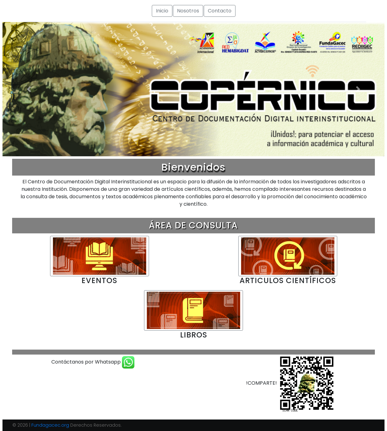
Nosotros (188, 10)
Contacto (219, 10)
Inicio (162, 10)
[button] (29, 89)
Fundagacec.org (50, 425)
